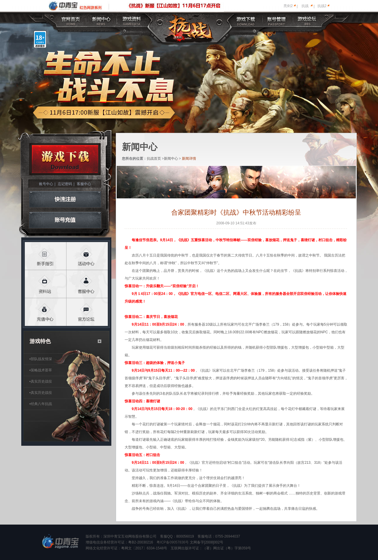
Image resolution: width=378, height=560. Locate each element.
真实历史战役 (41, 381)
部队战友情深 (41, 359)
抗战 (305, 6)
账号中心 (46, 184)
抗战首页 (154, 158)
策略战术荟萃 (41, 370)
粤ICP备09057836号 (173, 542)
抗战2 (322, 6)
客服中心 (84, 184)
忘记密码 (65, 184)
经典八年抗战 (41, 404)
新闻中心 (171, 158)
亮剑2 (288, 6)
